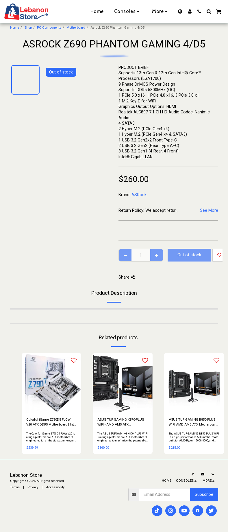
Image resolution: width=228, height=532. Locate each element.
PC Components (49, 27)
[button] (199, 11)
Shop (28, 27)
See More (209, 210)
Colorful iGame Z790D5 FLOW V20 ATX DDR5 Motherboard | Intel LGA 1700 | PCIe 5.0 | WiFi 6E (51, 422)
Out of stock (189, 255)
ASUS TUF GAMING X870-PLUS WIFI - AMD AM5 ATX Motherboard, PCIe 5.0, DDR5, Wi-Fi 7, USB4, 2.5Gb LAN (121, 422)
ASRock (139, 194)
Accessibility (55, 487)
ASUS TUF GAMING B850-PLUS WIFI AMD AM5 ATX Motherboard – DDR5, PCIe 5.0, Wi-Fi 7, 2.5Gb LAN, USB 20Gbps (193, 422)
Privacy (32, 487)
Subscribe (204, 494)
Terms (15, 487)
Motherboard (75, 27)
